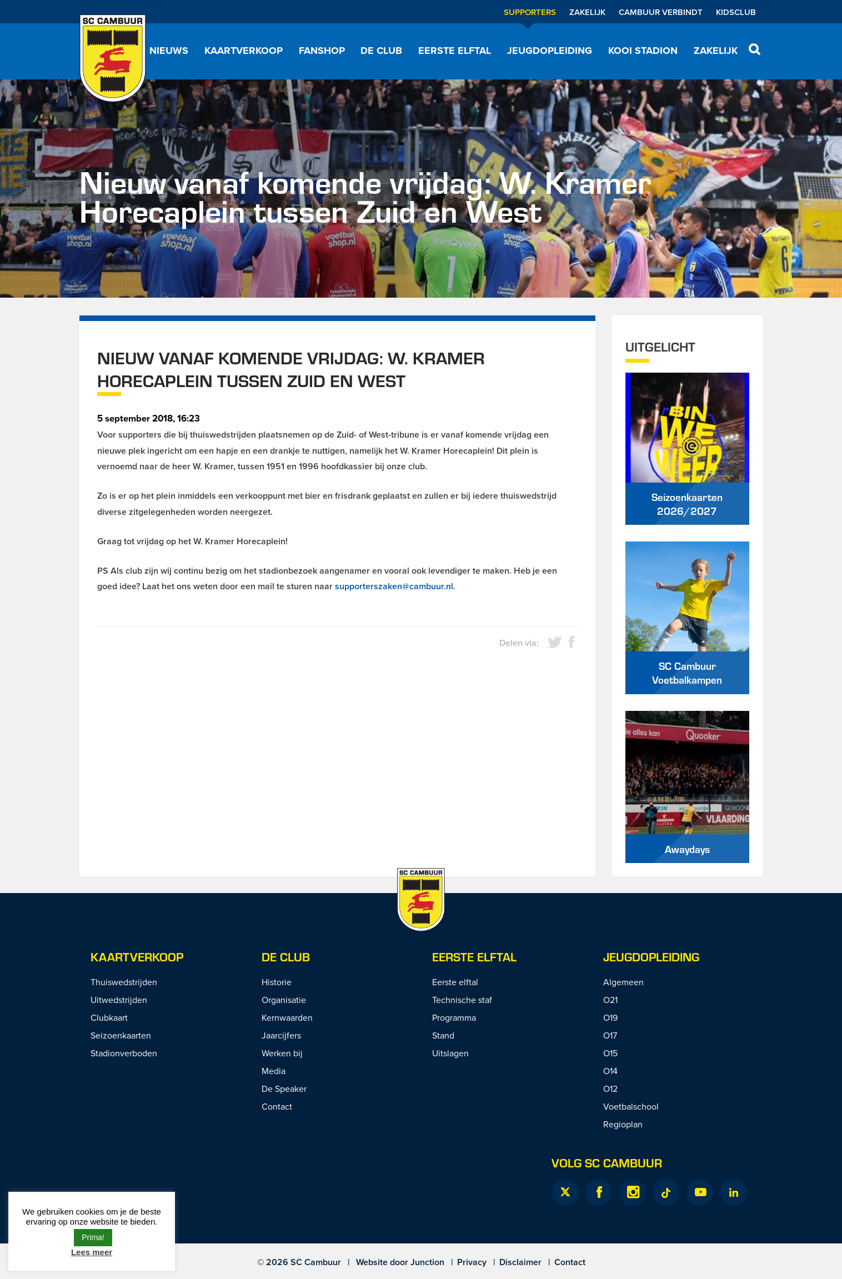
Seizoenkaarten (121, 1035)
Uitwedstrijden (119, 1000)
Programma (454, 1017)
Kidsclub (736, 12)
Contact (277, 1106)
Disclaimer (520, 1262)
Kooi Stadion (643, 50)
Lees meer (91, 1252)
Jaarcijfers (281, 1035)
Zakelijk (587, 12)
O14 (610, 1071)
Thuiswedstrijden (124, 982)
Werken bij (282, 1053)
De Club (381, 50)
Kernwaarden (287, 1017)
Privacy (472, 1262)
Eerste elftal (454, 50)
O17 (610, 1035)
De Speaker (284, 1088)
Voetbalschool (631, 1106)
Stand (443, 1035)
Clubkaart (109, 1017)
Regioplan (623, 1124)
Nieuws (168, 50)
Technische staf (462, 1000)
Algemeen (623, 982)
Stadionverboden (124, 1053)
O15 (610, 1053)
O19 (610, 1017)
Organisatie (284, 1000)
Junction (427, 1262)
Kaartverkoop (243, 50)
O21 (610, 1000)
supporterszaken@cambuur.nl (394, 586)
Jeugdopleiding (549, 50)
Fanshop (322, 50)
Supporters (530, 12)
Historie (277, 982)
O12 (610, 1088)
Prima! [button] (93, 1237)
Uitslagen (450, 1053)
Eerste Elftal (474, 957)
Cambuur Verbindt (661, 12)
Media (273, 1071)
